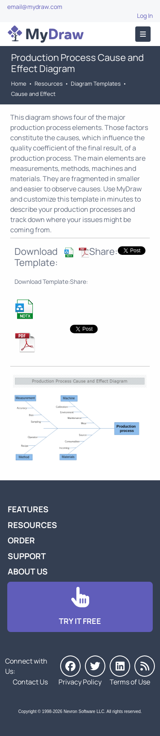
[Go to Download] (80, 607)
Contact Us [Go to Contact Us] (30, 682)
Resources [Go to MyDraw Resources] (49, 83)
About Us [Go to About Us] (28, 571)
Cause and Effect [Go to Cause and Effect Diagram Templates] (33, 94)
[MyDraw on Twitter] (95, 666)
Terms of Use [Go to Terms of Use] (130, 682)
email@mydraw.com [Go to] (34, 7)
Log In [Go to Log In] (145, 16)
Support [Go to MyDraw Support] (27, 556)
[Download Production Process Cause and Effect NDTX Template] (69, 257)
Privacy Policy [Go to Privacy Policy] (80, 682)
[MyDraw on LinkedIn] (120, 666)
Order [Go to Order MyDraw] (21, 540)
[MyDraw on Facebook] (70, 666)
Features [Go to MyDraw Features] (28, 509)
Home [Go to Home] (18, 83)
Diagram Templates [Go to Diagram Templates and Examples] (96, 83)
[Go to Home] (45, 34)
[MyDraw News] (144, 666)
